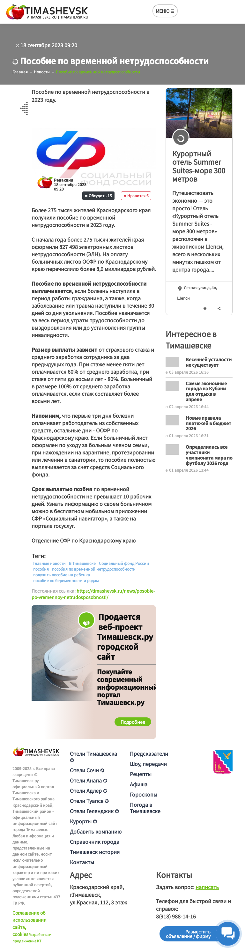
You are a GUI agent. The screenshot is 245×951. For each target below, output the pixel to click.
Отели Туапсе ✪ (89, 800)
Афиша (138, 784)
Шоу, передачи (148, 763)
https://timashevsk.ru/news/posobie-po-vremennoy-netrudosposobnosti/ (93, 594)
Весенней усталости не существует (209, 362)
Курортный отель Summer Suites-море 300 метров (198, 166)
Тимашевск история (95, 852)
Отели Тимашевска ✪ (93, 756)
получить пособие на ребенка (61, 574)
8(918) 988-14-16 (176, 916)
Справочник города (94, 841)
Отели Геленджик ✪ (94, 811)
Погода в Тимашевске (145, 807)
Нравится (136, 195)
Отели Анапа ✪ (88, 780)
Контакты (82, 862)
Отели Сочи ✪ (87, 770)
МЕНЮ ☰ (165, 11)
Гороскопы (143, 794)
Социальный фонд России (124, 563)
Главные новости (49, 563)
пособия (41, 569)
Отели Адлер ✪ (88, 790)
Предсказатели (149, 753)
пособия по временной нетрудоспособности (94, 569)
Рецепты (141, 774)
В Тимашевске (82, 563)
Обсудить (98, 195)
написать (207, 887)
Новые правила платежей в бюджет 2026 (208, 423)
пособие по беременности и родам (66, 580)
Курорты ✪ (83, 821)
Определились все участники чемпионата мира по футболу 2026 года (209, 455)
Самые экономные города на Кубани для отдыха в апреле (206, 391)
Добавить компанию (96, 831)
